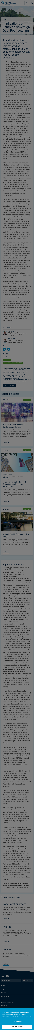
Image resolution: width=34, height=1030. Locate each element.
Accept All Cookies (17, 1026)
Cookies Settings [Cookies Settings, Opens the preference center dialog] (17, 1021)
